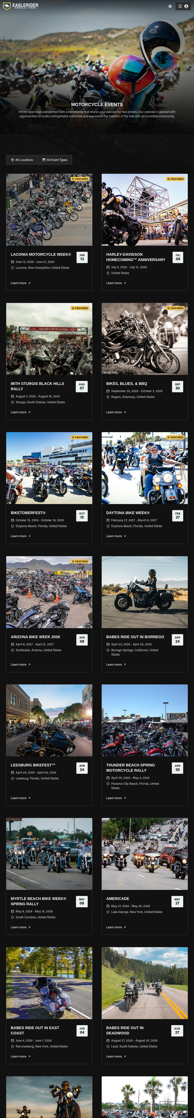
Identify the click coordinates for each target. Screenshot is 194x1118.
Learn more (20, 283)
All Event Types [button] (57, 160)
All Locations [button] (24, 160)
